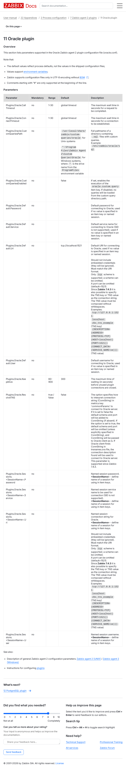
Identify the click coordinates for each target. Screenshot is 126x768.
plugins (41, 668)
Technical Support (75, 742)
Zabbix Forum (107, 747)
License (59, 763)
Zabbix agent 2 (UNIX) (89, 658)
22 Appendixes (29, 17)
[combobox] (77, 6)
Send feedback (13, 752)
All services (72, 747)
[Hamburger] (120, 5)
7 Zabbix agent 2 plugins (83, 17)
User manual (10, 17)
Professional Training (111, 742)
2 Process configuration (53, 17)
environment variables (35, 71)
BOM (82, 77)
